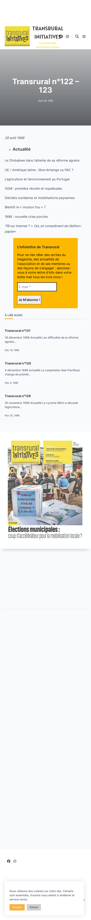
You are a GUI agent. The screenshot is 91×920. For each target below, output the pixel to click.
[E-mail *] (37, 286)
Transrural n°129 (18, 396)
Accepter (17, 907)
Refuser (34, 907)
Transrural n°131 (17, 331)
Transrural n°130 (18, 363)
